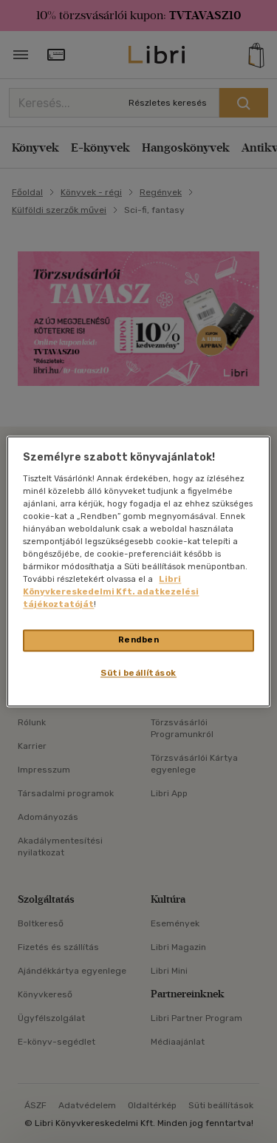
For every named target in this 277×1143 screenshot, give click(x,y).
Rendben (139, 640)
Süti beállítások (138, 673)
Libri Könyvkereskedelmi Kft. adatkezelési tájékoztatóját (111, 592)
